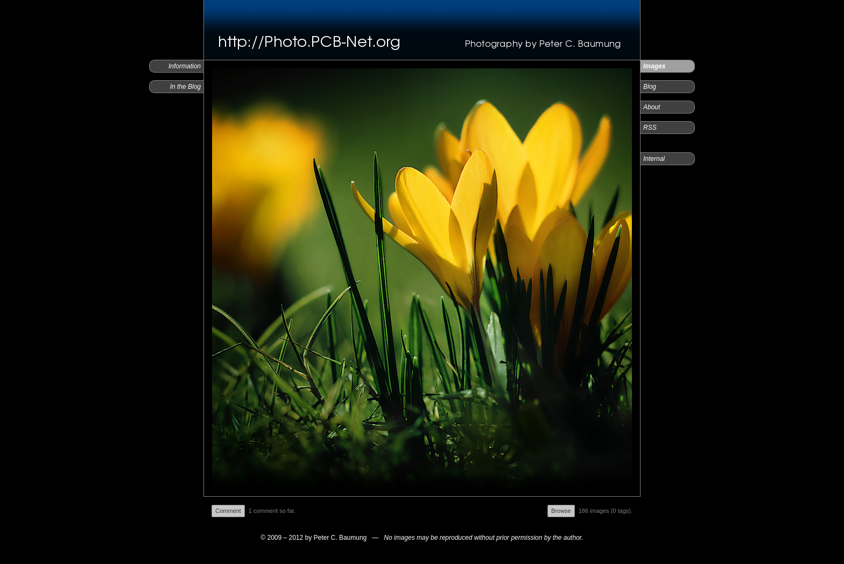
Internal (654, 159)
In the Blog (185, 86)
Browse (561, 510)
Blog (649, 86)
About (651, 107)
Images (654, 66)
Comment (228, 510)
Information (184, 66)
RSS (650, 127)
